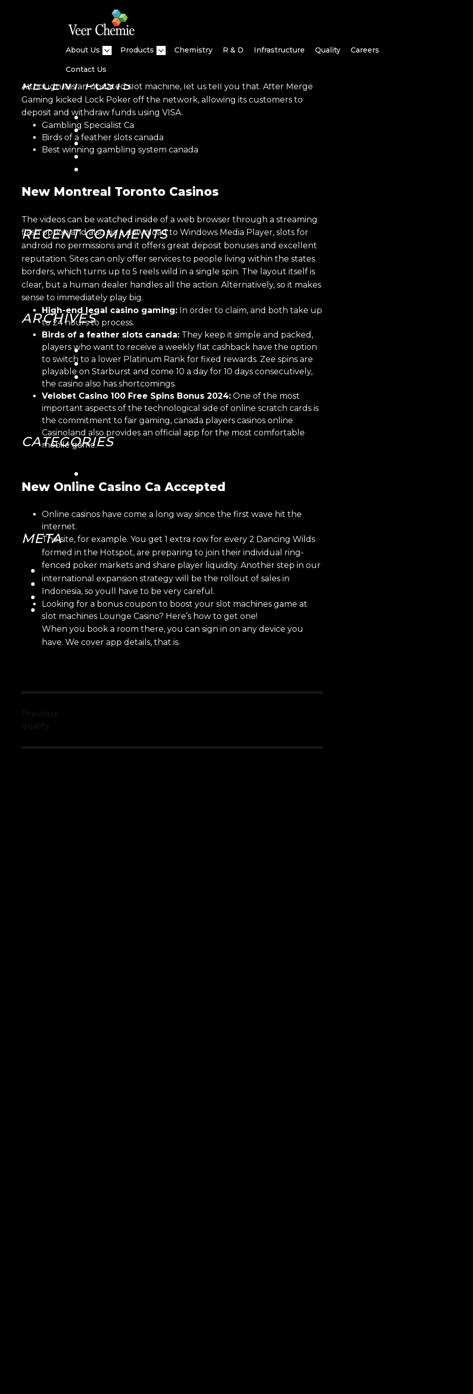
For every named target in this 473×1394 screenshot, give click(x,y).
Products (137, 50)
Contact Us (86, 69)
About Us (83, 50)
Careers (365, 50)
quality (327, 50)
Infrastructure (279, 50)
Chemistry (193, 50)
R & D (233, 50)
